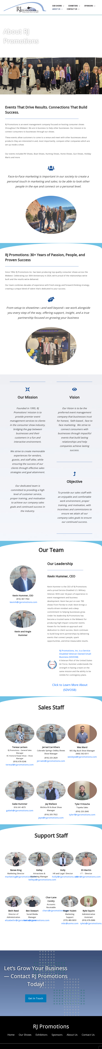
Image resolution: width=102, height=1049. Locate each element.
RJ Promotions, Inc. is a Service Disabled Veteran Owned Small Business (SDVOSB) (75, 653)
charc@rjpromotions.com (54, 903)
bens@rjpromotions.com (35, 913)
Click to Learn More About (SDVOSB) (69, 684)
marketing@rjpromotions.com (18, 869)
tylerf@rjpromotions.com (82, 808)
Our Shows (27, 1026)
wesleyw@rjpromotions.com (82, 750)
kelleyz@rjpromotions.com (40, 872)
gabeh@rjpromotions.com (19, 804)
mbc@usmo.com (69, 916)
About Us (70, 1026)
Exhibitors (42, 1026)
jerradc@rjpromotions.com (51, 754)
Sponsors (56, 1026)
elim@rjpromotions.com (86, 869)
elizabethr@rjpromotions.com (18, 913)
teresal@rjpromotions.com (20, 758)
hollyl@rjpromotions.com (63, 869)
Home (15, 1026)
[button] (63, 6)
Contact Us (84, 1026)
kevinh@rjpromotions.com (22, 602)
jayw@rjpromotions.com (51, 811)
